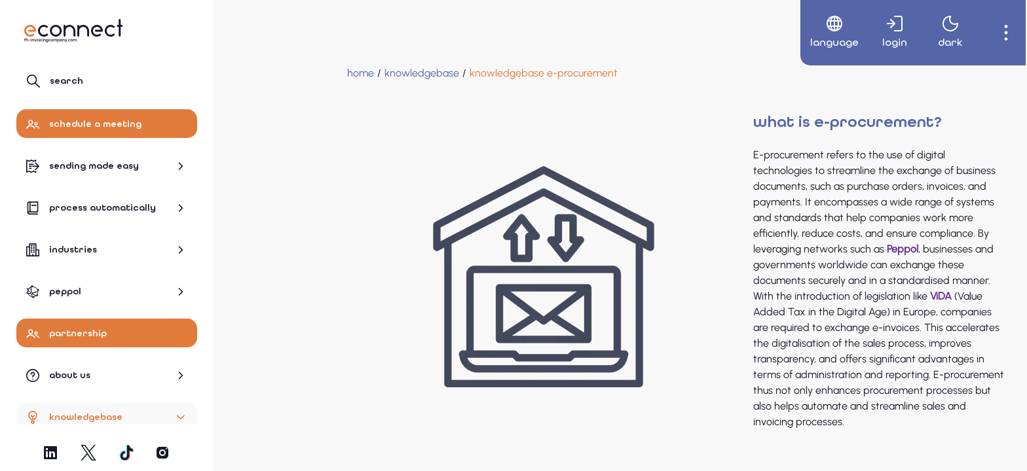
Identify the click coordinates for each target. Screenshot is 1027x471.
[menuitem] (821, 33)
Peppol (799, 249)
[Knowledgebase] (318, 73)
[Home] (257, 73)
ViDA (837, 296)
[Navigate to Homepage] (73, 31)
